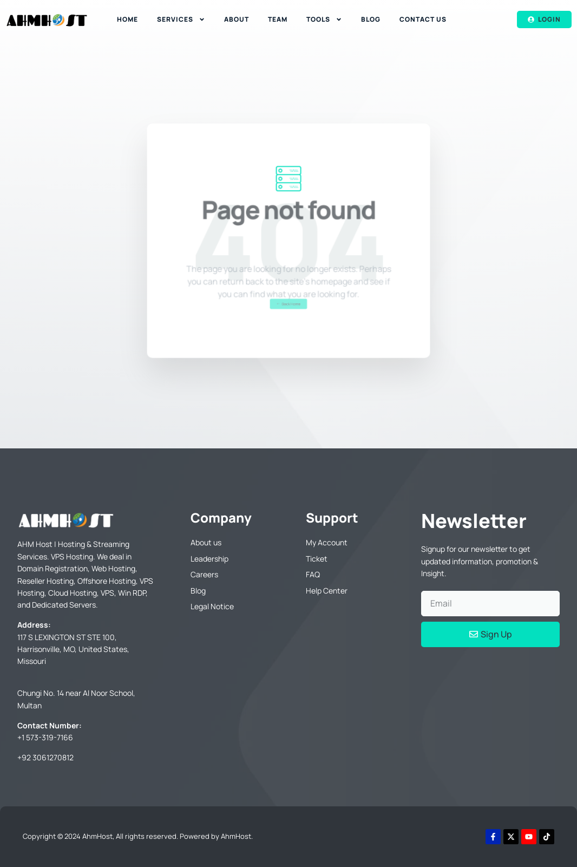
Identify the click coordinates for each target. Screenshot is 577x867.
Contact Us (423, 19)
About (236, 19)
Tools (324, 19)
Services (181, 19)
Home (127, 19)
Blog (371, 19)
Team (277, 19)
